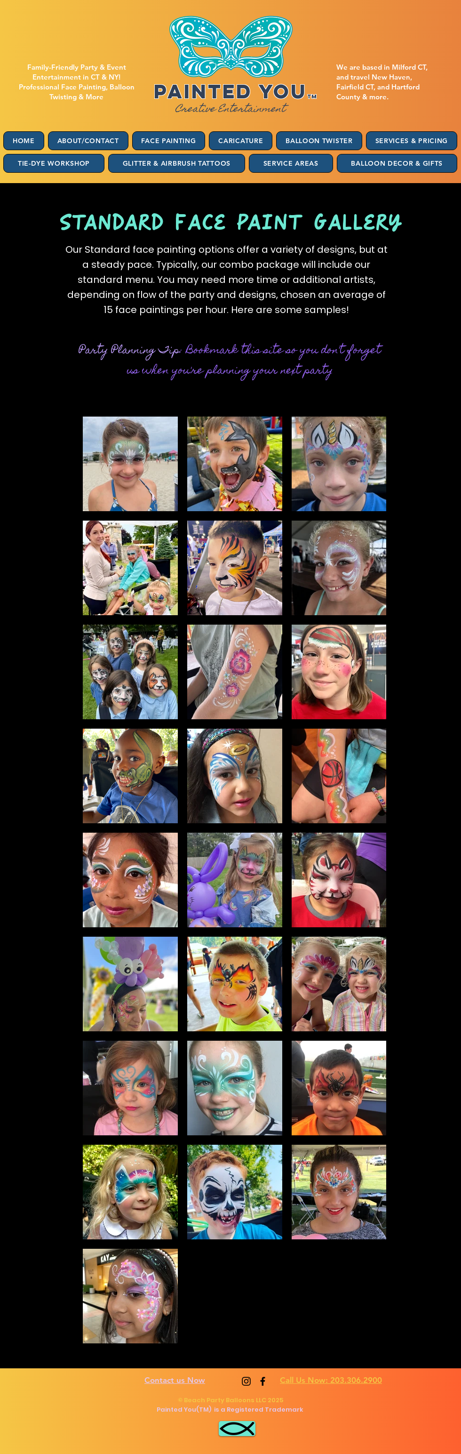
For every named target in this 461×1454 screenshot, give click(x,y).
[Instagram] (246, 1381)
